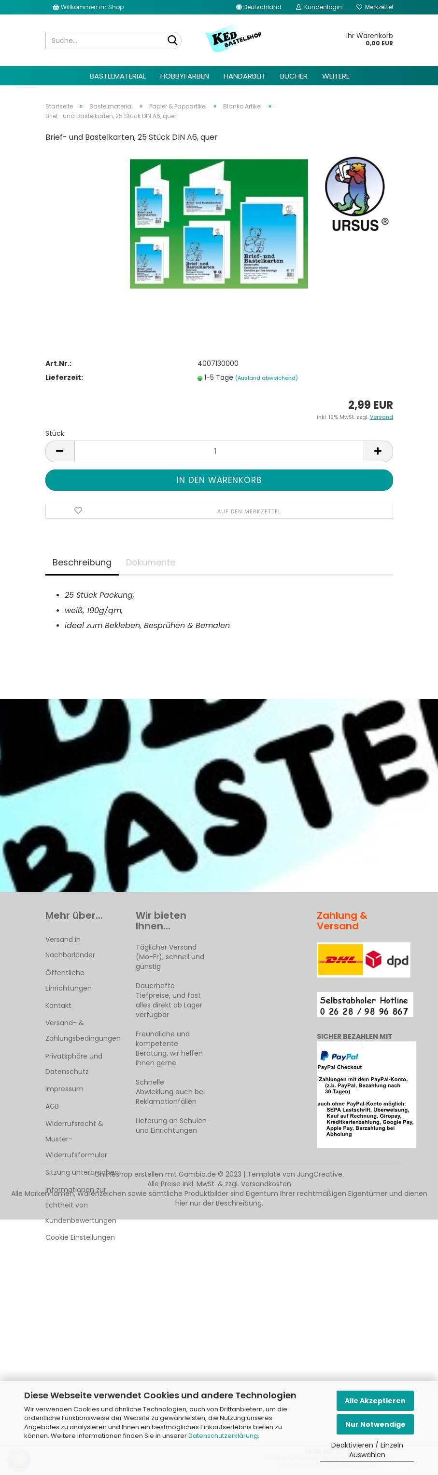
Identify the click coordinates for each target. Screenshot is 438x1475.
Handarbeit (245, 76)
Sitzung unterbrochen (82, 1172)
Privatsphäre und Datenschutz (73, 1063)
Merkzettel (374, 7)
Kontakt (58, 1005)
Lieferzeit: (64, 377)
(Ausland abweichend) (266, 378)
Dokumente (150, 562)
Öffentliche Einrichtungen (68, 980)
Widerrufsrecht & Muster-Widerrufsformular (76, 1139)
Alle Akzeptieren (375, 1401)
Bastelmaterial (118, 76)
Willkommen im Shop (88, 7)
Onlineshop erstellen (128, 1174)
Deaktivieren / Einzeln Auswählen (367, 1450)
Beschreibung (82, 562)
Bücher (294, 76)
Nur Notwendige (375, 1424)
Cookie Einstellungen (80, 1237)
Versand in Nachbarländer (70, 947)
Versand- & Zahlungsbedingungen (83, 1030)
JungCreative (319, 1174)
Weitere (336, 76)
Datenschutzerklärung (223, 1435)
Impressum (64, 1089)
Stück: (55, 433)
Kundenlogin (319, 7)
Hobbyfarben (184, 76)
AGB (52, 1106)
